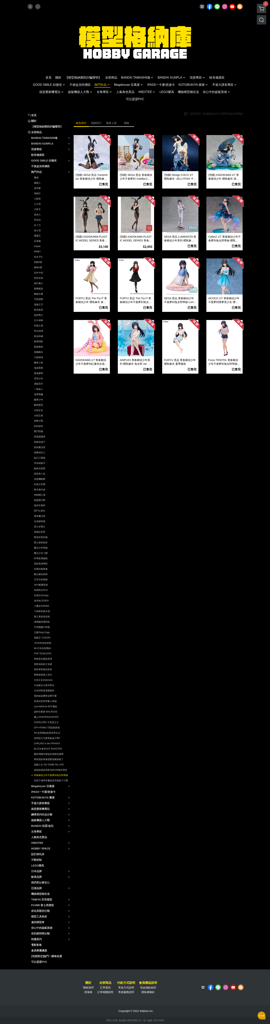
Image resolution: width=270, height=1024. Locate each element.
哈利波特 (38, 426)
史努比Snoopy (41, 595)
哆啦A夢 (38, 267)
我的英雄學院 (41, 563)
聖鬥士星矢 (39, 510)
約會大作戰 (39, 484)
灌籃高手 (38, 384)
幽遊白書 (38, 294)
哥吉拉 (37, 220)
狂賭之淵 (38, 325)
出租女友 (38, 410)
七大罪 (37, 204)
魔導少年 (38, 399)
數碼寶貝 (38, 405)
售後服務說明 (126, 992)
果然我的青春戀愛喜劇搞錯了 (48, 759)
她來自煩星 (39, 468)
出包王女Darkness (43, 680)
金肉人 (37, 214)
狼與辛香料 (39, 505)
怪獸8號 (38, 262)
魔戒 (36, 177)
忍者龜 (37, 241)
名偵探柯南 (39, 521)
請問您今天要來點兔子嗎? (47, 738)
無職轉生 (38, 352)
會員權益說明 (148, 982)
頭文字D (38, 257)
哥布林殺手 (39, 463)
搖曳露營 (38, 373)
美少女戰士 (39, 526)
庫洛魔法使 (39, 516)
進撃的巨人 (39, 452)
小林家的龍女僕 (42, 611)
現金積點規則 (148, 987)
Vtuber (37, 246)
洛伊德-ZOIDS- (41, 600)
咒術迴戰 (38, 299)
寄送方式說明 (126, 987)
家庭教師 (38, 346)
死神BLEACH (41, 590)
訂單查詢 (105, 987)
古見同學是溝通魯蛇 (44, 690)
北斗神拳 (38, 320)
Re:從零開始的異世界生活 (47, 733)
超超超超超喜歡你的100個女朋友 (50, 770)
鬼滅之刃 (38, 304)
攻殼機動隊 (39, 479)
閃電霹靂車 (39, 436)
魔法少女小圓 (41, 553)
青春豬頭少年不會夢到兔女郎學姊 (51, 775)
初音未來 (38, 278)
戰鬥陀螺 (38, 431)
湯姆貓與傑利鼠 (42, 622)
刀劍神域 (38, 357)
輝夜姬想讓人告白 (43, 674)
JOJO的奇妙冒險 (42, 643)
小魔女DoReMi (41, 606)
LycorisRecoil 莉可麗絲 (45, 706)
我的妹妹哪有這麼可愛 (45, 696)
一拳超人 (38, 389)
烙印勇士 (38, 283)
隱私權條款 (148, 992)
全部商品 (105, 982)
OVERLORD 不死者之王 (46, 722)
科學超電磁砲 (41, 558)
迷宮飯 (37, 188)
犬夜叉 (37, 209)
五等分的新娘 (41, 579)
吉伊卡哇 (38, 272)
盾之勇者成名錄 (42, 616)
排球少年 (38, 378)
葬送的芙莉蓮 (41, 537)
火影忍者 (38, 415)
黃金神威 (38, 336)
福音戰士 (38, 315)
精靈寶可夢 (39, 500)
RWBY (37, 251)
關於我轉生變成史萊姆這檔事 (48, 754)
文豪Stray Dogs (42, 632)
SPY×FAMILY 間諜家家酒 (47, 727)
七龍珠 (37, 198)
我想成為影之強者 (43, 664)
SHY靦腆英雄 (41, 584)
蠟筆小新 (38, 362)
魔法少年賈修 (41, 547)
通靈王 (37, 235)
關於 (88, 982)
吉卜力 (37, 225)
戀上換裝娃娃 (41, 542)
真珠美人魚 (39, 473)
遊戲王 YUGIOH (42, 637)
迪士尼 (37, 230)
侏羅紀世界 (39, 532)
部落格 (88, 992)
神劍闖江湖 (39, 495)
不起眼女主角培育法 (44, 685)
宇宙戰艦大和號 (42, 627)
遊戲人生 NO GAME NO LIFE (49, 764)
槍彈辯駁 (38, 341)
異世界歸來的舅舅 (43, 669)
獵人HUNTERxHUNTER (46, 717)
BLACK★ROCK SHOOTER (48, 748)
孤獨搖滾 (38, 288)
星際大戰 (38, 421)
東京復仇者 (39, 489)
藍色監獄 (38, 309)
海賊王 (37, 193)
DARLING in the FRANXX (47, 743)
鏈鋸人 (37, 183)
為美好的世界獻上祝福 (45, 701)
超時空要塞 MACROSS (45, 711)
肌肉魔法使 (39, 447)
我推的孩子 (39, 442)
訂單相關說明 (105, 992)
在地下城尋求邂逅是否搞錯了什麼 (51, 780)
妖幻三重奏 (39, 458)
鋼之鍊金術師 (41, 574)
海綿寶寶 (38, 368)
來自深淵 (38, 331)
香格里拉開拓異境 (43, 659)
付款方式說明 (126, 982)
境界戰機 (38, 394)
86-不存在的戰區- (43, 648)
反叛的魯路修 (41, 569)
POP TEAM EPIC (43, 653)
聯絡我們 (88, 987)
